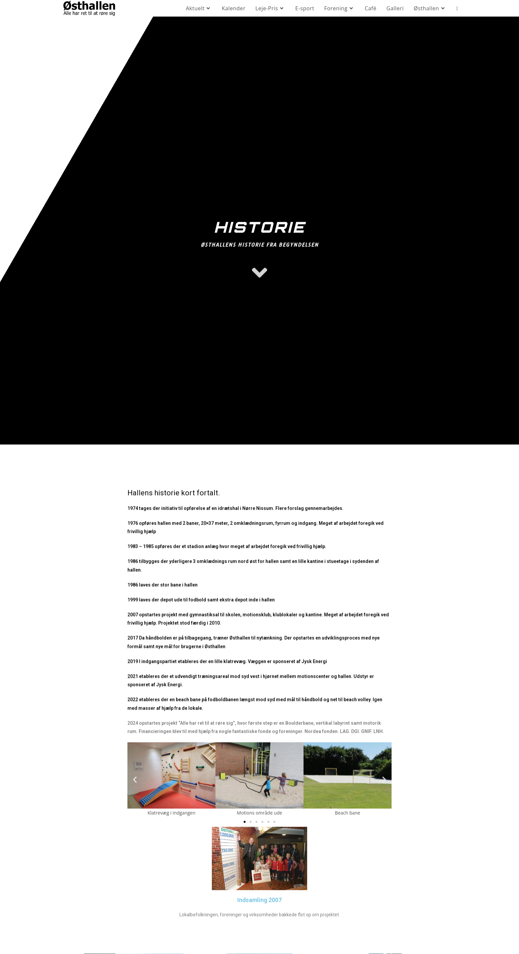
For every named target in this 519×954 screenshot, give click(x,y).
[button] (135, 857)
